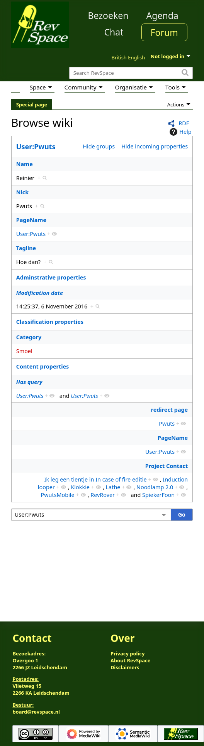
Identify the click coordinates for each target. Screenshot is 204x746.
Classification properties (49, 321)
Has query (29, 382)
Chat (113, 32)
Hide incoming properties (154, 146)
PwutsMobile (57, 494)
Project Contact (166, 466)
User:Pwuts (36, 146)
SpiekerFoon (158, 494)
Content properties (42, 366)
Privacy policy (127, 653)
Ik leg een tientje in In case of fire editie (95, 479)
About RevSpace (130, 660)
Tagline (26, 248)
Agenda (162, 15)
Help (179, 132)
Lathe (113, 487)
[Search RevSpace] (131, 73)
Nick (22, 192)
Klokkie (80, 487)
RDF (183, 123)
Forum (164, 32)
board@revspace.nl (36, 711)
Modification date (39, 292)
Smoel (24, 351)
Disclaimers (124, 667)
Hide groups (99, 146)
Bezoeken (108, 15)
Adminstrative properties (51, 277)
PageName (31, 220)
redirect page (169, 409)
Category (28, 337)
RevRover (102, 494)
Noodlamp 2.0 (154, 487)
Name (24, 164)
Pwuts (167, 423)
